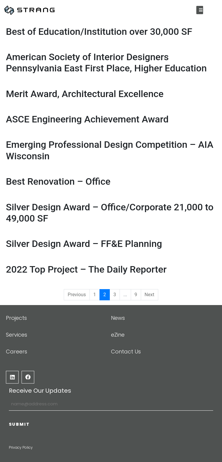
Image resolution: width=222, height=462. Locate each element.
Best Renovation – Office (58, 181)
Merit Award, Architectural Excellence (85, 93)
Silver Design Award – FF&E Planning (84, 244)
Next (149, 294)
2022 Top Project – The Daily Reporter (86, 269)
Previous (77, 294)
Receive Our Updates (40, 390)
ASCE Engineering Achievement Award (87, 119)
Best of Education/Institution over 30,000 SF (99, 31)
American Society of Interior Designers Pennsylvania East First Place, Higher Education (106, 62)
